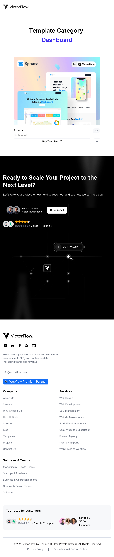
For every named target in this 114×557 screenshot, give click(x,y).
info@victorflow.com (15, 372)
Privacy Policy (35, 549)
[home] (16, 7)
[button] (107, 7)
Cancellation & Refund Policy (70, 549)
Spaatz (18, 130)
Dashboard (20, 135)
